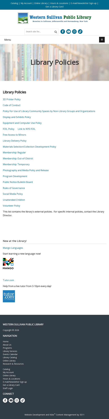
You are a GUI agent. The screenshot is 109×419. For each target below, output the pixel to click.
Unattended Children (14, 199)
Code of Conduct (11, 105)
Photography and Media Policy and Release (26, 170)
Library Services (10, 351)
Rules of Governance (14, 188)
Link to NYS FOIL (26, 128)
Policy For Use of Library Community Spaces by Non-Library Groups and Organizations (49, 111)
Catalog (14, 3)
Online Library (41, 3)
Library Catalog (10, 357)
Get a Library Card (54, 6)
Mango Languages (13, 247)
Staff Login (8, 388)
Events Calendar (10, 354)
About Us (7, 344)
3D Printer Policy (12, 99)
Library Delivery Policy (14, 140)
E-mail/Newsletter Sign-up (84, 3)
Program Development (15, 176)
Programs (7, 348)
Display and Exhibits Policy (17, 117)
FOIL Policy (8, 128)
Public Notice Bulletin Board (18, 182)
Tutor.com (8, 280)
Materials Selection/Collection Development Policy (29, 146)
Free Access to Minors (14, 134)
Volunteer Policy (11, 205)
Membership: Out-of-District (18, 158)
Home (6, 341)
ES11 (82, 414)
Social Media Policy (13, 193)
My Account (26, 3)
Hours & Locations (59, 3)
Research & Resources (13, 363)
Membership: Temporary (16, 164)
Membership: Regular (14, 152)
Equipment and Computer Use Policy (22, 123)
